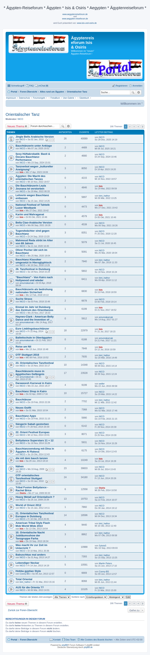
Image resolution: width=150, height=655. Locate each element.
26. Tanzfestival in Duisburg (33, 269)
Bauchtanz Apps (26, 415)
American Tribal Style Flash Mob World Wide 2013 (33, 524)
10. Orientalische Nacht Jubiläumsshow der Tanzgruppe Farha (30, 535)
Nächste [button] (142, 127)
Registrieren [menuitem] (121, 85)
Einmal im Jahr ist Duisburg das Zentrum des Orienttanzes (34, 309)
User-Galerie (68, 98)
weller (102, 383)
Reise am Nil (23, 346)
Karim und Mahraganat (30, 214)
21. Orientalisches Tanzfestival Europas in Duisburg (35, 515)
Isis (21, 172)
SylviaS (102, 545)
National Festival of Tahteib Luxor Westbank (32, 206)
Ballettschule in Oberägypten (34, 337)
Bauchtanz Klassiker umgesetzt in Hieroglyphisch (33, 261)
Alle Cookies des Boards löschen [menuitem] (97, 639)
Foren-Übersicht (28, 639)
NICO (20, 119)
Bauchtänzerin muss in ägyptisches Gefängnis (30, 373)
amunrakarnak (27, 283)
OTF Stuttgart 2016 (27, 354)
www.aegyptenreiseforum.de (75, 14)
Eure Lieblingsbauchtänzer (32, 328)
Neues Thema (15, 126)
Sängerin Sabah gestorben (32, 424)
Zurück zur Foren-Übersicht (22, 610)
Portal (14, 91)
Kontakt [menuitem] (57, 639)
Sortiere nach (89, 597)
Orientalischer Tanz (23, 114)
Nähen (20, 466)
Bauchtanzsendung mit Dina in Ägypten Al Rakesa (35, 450)
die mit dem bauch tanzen (32, 458)
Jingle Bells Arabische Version (35, 136)
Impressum (11, 98)
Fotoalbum (55, 98)
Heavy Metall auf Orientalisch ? (35, 496)
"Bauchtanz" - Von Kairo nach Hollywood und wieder (34, 279)
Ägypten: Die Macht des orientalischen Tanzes (30, 178)
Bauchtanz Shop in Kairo (31, 391)
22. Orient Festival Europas (32, 432)
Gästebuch (84, 98)
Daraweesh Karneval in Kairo (34, 383)
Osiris (23, 493)
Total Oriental (24, 579)
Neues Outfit (23, 407)
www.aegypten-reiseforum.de (75, 19)
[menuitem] (41, 85)
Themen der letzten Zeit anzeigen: (44, 597)
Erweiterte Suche (138, 92)
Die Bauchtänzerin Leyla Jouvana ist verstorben (31, 187)
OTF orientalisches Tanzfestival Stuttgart (29, 477)
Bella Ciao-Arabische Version (34, 222)
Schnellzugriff (17, 85)
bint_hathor (104, 196)
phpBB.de (88, 647)
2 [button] (129, 126)
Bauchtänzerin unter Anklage (34, 145)
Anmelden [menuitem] (137, 85)
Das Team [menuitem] (70, 639)
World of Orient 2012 (28, 505)
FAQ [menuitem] (31, 85)
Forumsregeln (39, 98)
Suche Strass (24, 298)
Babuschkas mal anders (31, 554)
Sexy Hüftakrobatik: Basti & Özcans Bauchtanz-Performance (33, 156)
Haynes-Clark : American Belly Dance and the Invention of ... (35, 318)
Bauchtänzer (23, 399)
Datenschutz (24, 98)
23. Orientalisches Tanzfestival (35, 362)
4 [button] (138, 126)
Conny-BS (25, 574)
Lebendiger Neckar (27, 562)
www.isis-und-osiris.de (87, 23)
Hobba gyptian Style (28, 571)
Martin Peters (105, 563)
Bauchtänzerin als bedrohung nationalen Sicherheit (34, 291)
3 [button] (134, 126)
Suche (133, 92)
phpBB (65, 645)
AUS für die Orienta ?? (30, 587)
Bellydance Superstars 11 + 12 (34, 440)
